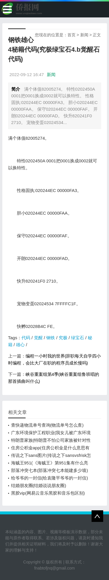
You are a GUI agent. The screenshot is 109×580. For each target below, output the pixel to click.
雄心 (20, 344)
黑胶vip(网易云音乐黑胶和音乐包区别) (48, 493)
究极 (63, 337)
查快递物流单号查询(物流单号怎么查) (47, 425)
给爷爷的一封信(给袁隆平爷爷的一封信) (49, 477)
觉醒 (38, 337)
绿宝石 (77, 337)
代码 (26, 337)
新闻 (84, 35)
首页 (71, 35)
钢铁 (50, 337)
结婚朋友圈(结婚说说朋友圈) (38, 485)
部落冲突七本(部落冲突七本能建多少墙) (49, 470)
